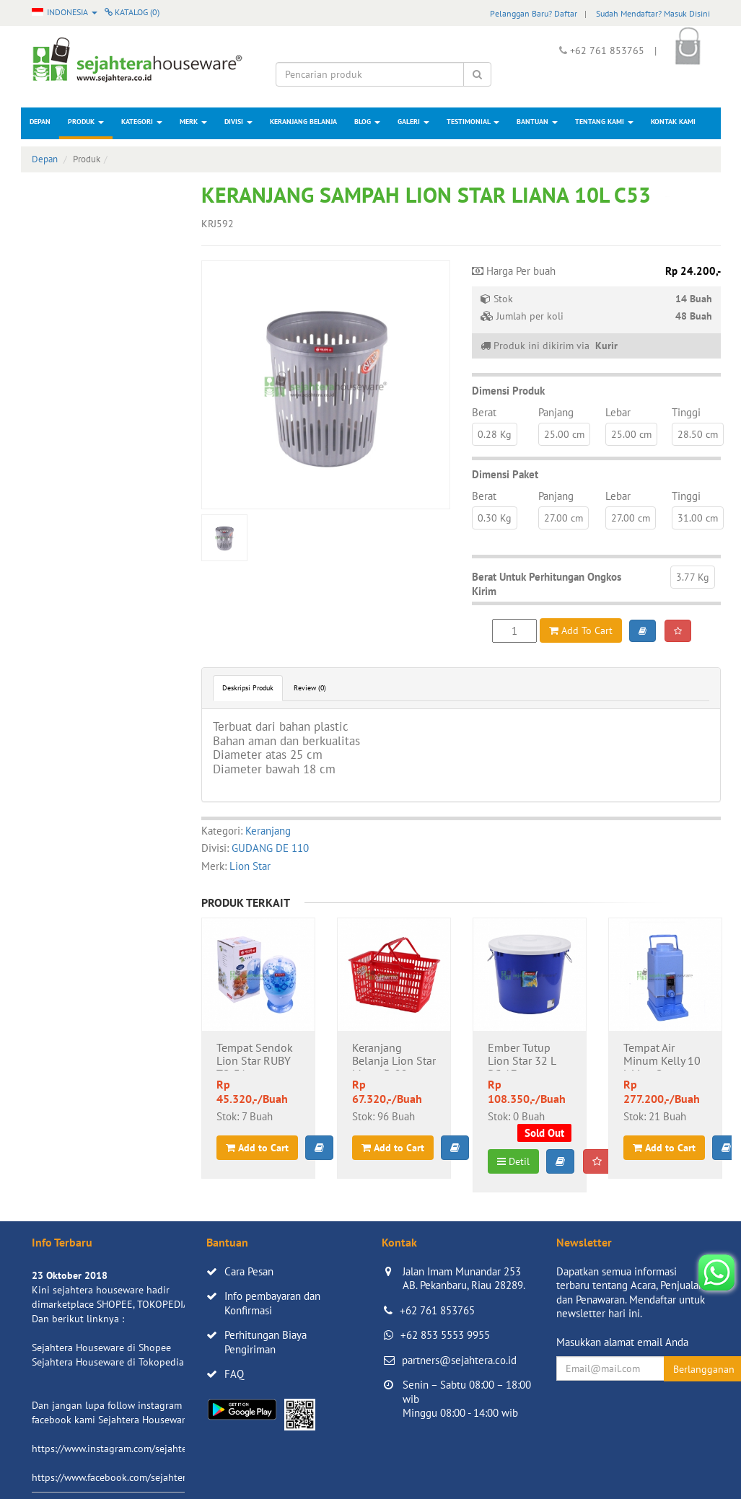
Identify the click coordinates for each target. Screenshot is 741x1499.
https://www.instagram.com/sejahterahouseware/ (139, 1448)
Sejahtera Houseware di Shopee (101, 1347)
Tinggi (686, 412)
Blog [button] (367, 121)
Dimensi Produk (508, 390)
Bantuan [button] (537, 121)
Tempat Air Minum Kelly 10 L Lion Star (662, 1056)
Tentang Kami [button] (604, 121)
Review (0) (310, 688)
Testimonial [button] (473, 121)
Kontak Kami (673, 121)
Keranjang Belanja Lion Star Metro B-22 (394, 1056)
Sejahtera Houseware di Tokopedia (108, 1361)
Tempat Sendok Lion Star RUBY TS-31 (254, 1056)
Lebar (618, 412)
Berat (484, 412)
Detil (513, 1161)
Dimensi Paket (505, 474)
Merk (193, 121)
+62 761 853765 (437, 1310)
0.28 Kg (495, 434)
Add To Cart (581, 630)
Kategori (141, 121)
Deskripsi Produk (247, 688)
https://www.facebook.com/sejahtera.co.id (123, 1477)
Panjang (556, 412)
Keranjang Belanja (303, 121)
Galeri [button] (413, 121)
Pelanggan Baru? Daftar (533, 13)
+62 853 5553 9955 (445, 1335)
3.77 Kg (692, 577)
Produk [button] (86, 121)
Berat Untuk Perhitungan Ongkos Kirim (546, 584)
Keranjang (268, 831)
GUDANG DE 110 (270, 848)
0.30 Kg (495, 517)
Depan (40, 121)
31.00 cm (698, 517)
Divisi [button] (238, 121)
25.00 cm (564, 434)
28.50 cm (698, 434)
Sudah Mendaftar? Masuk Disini (653, 13)
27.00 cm (563, 517)
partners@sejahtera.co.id (459, 1360)
